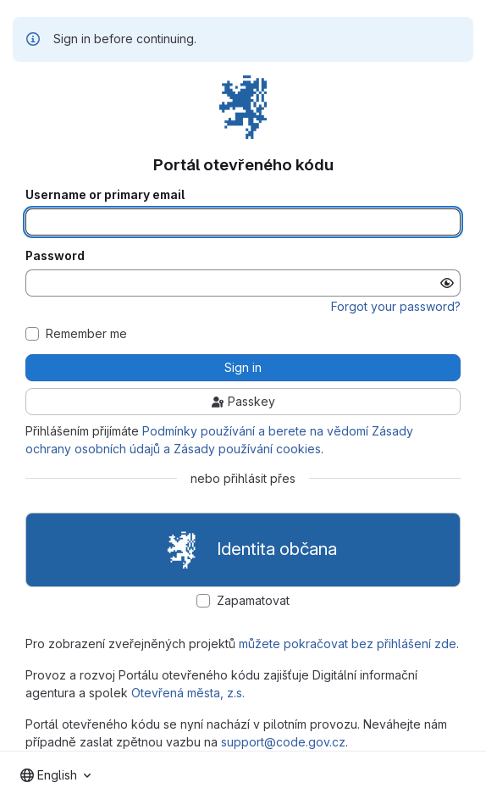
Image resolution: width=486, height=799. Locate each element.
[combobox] (55, 775)
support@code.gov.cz (283, 742)
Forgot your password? (396, 306)
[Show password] (447, 283)
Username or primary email (105, 195)
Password (55, 256)
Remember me (86, 334)
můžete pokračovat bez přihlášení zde (347, 643)
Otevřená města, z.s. (188, 692)
